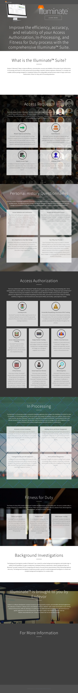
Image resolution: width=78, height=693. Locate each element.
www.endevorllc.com (28, 612)
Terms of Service (47, 688)
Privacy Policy (40, 688)
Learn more (53, 18)
